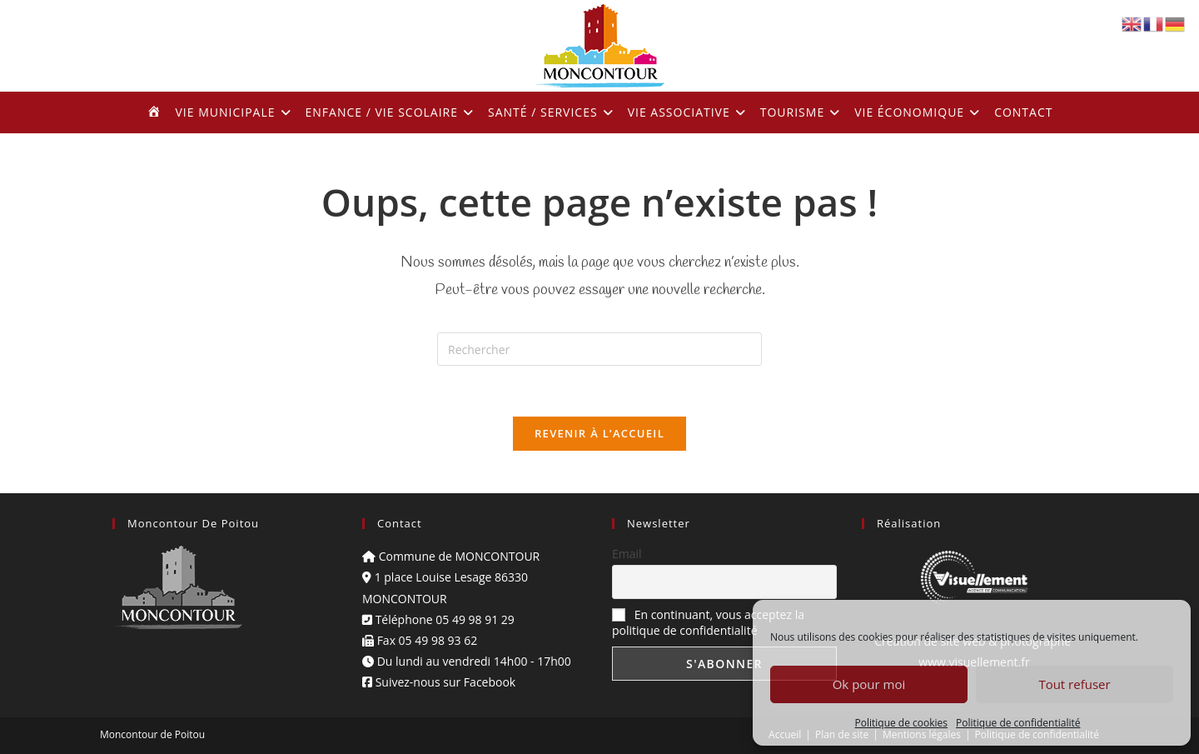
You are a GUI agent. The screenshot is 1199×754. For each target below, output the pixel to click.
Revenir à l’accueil (599, 433)
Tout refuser (1074, 684)
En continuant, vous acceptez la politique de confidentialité (708, 622)
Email (627, 554)
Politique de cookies (901, 723)
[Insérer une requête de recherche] (599, 349)
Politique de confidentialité (1018, 723)
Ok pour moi (869, 684)
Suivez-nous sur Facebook (438, 682)
